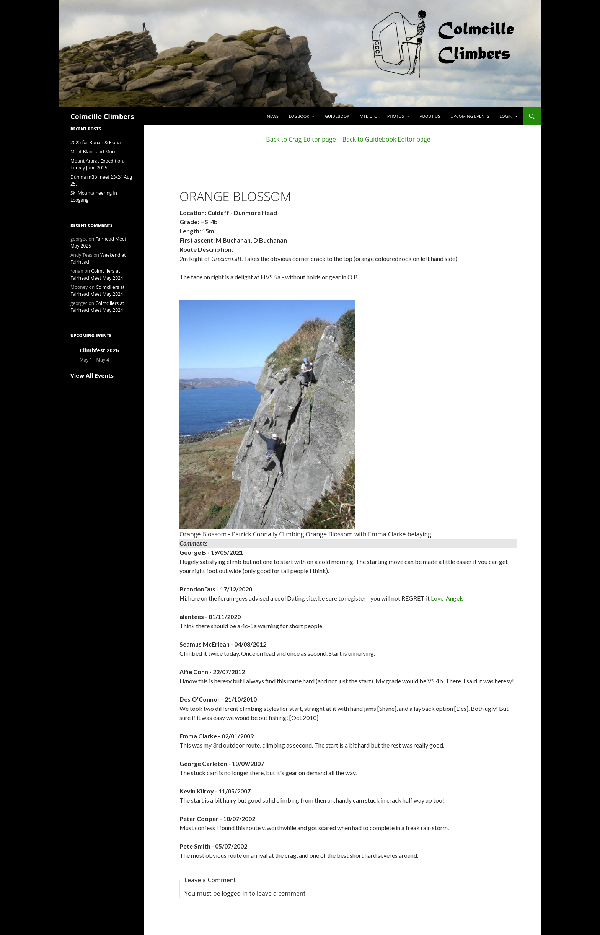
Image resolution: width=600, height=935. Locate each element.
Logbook (299, 116)
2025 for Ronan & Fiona (95, 142)
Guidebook (337, 116)
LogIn (505, 116)
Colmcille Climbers (102, 116)
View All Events (92, 375)
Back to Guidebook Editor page (386, 139)
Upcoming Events (469, 116)
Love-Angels (447, 598)
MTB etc (368, 116)
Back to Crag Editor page (301, 139)
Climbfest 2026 (99, 350)
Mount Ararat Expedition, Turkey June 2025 (97, 164)
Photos (395, 116)
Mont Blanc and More (93, 151)
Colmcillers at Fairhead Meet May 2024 (96, 274)
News (273, 116)
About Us (430, 116)
